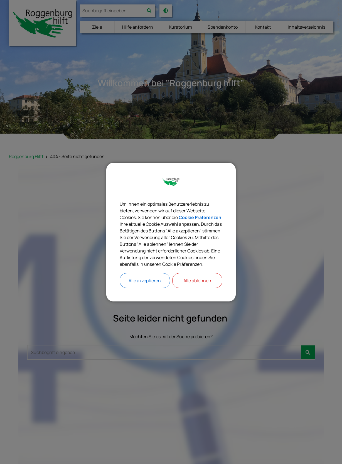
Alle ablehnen (197, 281)
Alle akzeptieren (145, 281)
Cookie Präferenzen (200, 217)
